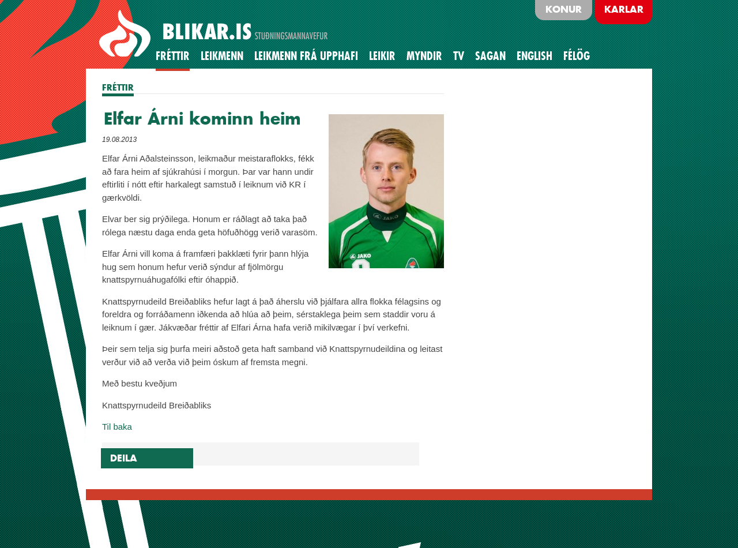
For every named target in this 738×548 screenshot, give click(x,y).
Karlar (623, 9)
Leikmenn (222, 55)
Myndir (424, 55)
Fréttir (173, 55)
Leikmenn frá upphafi (306, 55)
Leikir (382, 55)
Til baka (117, 426)
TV (458, 55)
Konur (563, 9)
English (534, 55)
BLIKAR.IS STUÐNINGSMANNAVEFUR (215, 34)
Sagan (490, 55)
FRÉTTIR (118, 87)
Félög (576, 55)
